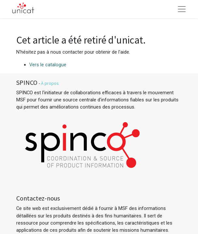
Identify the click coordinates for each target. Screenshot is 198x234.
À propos (50, 83)
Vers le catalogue (47, 65)
